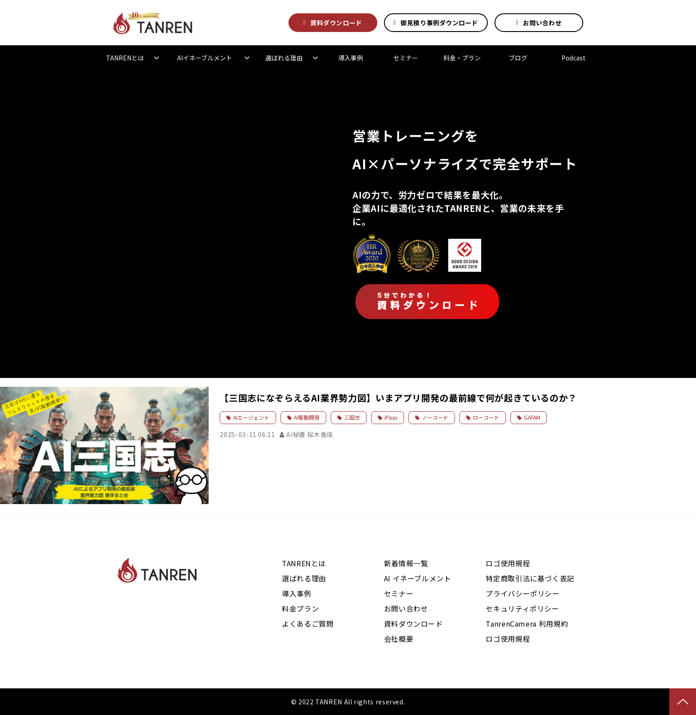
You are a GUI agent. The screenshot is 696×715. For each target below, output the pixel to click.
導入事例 (350, 57)
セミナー (405, 57)
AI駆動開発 (307, 417)
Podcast (573, 57)
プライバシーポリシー (522, 593)
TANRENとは (125, 57)
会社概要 (399, 638)
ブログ (518, 57)
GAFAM (532, 417)
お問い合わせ (542, 22)
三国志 (352, 417)
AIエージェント (251, 417)
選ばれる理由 (284, 57)
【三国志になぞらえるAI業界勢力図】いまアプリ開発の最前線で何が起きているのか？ (398, 397)
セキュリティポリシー (522, 608)
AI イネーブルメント (417, 578)
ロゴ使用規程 (508, 563)
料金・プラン (462, 57)
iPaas (390, 417)
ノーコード (435, 417)
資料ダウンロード (336, 22)
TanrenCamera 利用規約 (527, 623)
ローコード (486, 417)
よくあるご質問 (307, 623)
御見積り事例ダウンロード (439, 22)
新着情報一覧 (406, 563)
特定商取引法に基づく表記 (530, 578)
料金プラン (300, 608)
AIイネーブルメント (204, 57)
